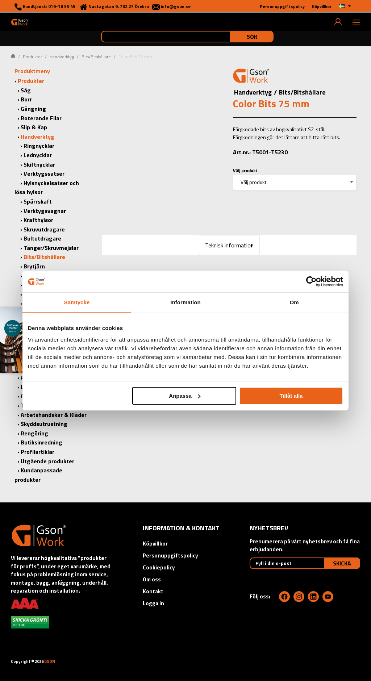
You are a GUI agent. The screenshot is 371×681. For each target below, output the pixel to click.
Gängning (33, 108)
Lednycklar (38, 155)
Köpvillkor (155, 543)
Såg (26, 90)
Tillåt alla (291, 396)
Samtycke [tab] (77, 302)
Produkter (32, 56)
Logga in (153, 603)
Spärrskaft (38, 201)
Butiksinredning (41, 442)
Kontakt (153, 591)
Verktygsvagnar (45, 210)
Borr (26, 99)
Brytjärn (34, 266)
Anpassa (184, 396)
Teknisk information (229, 245)
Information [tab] (185, 302)
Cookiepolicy (159, 567)
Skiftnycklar (39, 164)
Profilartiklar (37, 451)
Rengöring (34, 433)
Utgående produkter (47, 461)
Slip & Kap (34, 127)
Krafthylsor (38, 220)
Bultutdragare (42, 238)
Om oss (152, 579)
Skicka (342, 563)
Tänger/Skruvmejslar (51, 247)
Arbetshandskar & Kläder (54, 414)
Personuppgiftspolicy (170, 555)
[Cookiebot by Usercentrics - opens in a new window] (311, 281)
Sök (252, 36)
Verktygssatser (44, 173)
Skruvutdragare (44, 229)
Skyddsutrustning (44, 423)
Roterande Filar (41, 118)
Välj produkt (245, 170)
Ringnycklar (39, 145)
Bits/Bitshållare (96, 56)
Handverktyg (62, 56)
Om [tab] (294, 302)
